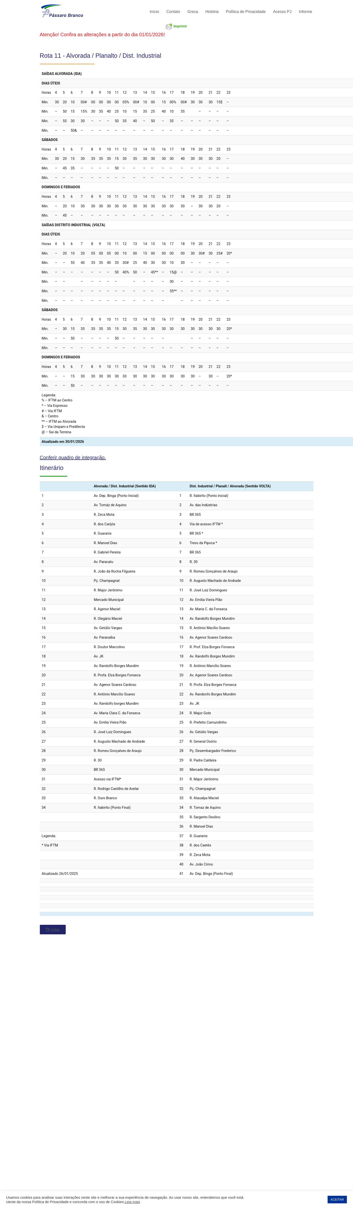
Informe (305, 12)
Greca (192, 12)
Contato (173, 12)
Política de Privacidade (246, 12)
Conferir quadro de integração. (73, 457)
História (212, 12)
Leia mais (132, 1202)
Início (154, 12)
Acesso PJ (282, 12)
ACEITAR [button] (337, 1199)
